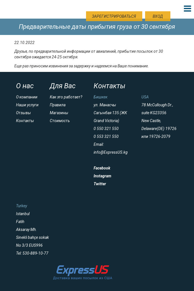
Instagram (102, 176)
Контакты (25, 120)
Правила (58, 105)
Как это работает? (66, 97)
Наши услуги (27, 105)
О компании (26, 97)
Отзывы (23, 113)
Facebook (102, 168)
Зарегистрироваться (114, 16)
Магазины (59, 113)
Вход (158, 16)
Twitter (100, 184)
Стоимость (60, 120)
